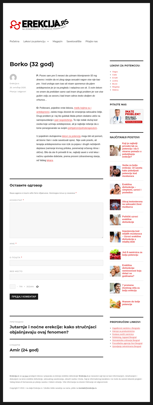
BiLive (114, 84)
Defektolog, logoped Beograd (124, 337)
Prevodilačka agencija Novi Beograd (127, 343)
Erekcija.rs (14, 83)
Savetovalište (74, 41)
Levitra (115, 81)
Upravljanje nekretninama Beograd (126, 346)
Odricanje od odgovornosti (97, 382)
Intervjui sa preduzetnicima (123, 331)
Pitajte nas (91, 41)
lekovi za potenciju (71, 136)
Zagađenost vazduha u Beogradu (126, 328)
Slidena (115, 90)
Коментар (17, 200)
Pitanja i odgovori (18, 91)
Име (13, 243)
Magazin (57, 41)
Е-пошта (16, 257)
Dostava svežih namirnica (123, 334)
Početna (14, 41)
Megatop (116, 87)
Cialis (114, 75)
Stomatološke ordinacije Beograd (126, 340)
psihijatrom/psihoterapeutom (82, 128)
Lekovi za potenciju (34, 41)
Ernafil (115, 78)
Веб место (16, 271)
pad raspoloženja (63, 120)
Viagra (115, 72)
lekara (50, 160)
